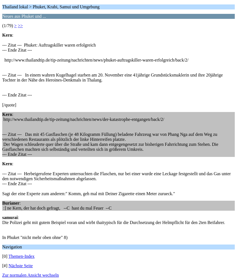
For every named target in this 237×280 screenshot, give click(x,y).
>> (20, 25)
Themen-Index (21, 256)
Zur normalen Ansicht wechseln (30, 275)
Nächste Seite (21, 265)
